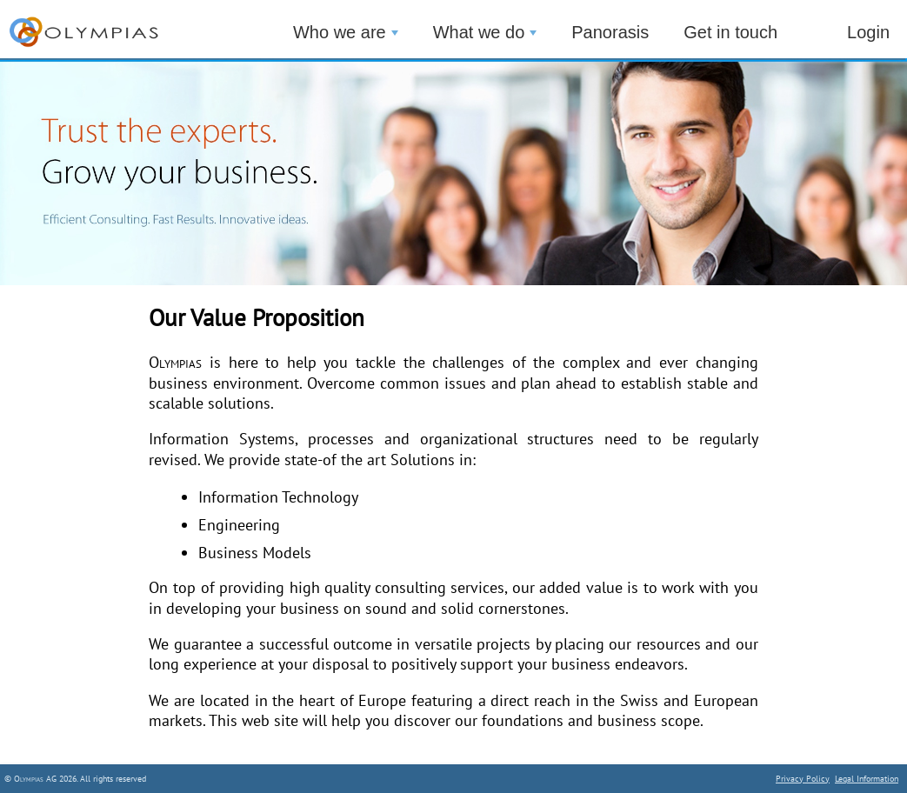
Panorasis (610, 32)
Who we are (345, 32)
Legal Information (866, 778)
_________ (104, 36)
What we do (485, 32)
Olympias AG (35, 778)
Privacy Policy (803, 778)
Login (868, 32)
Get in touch (730, 32)
